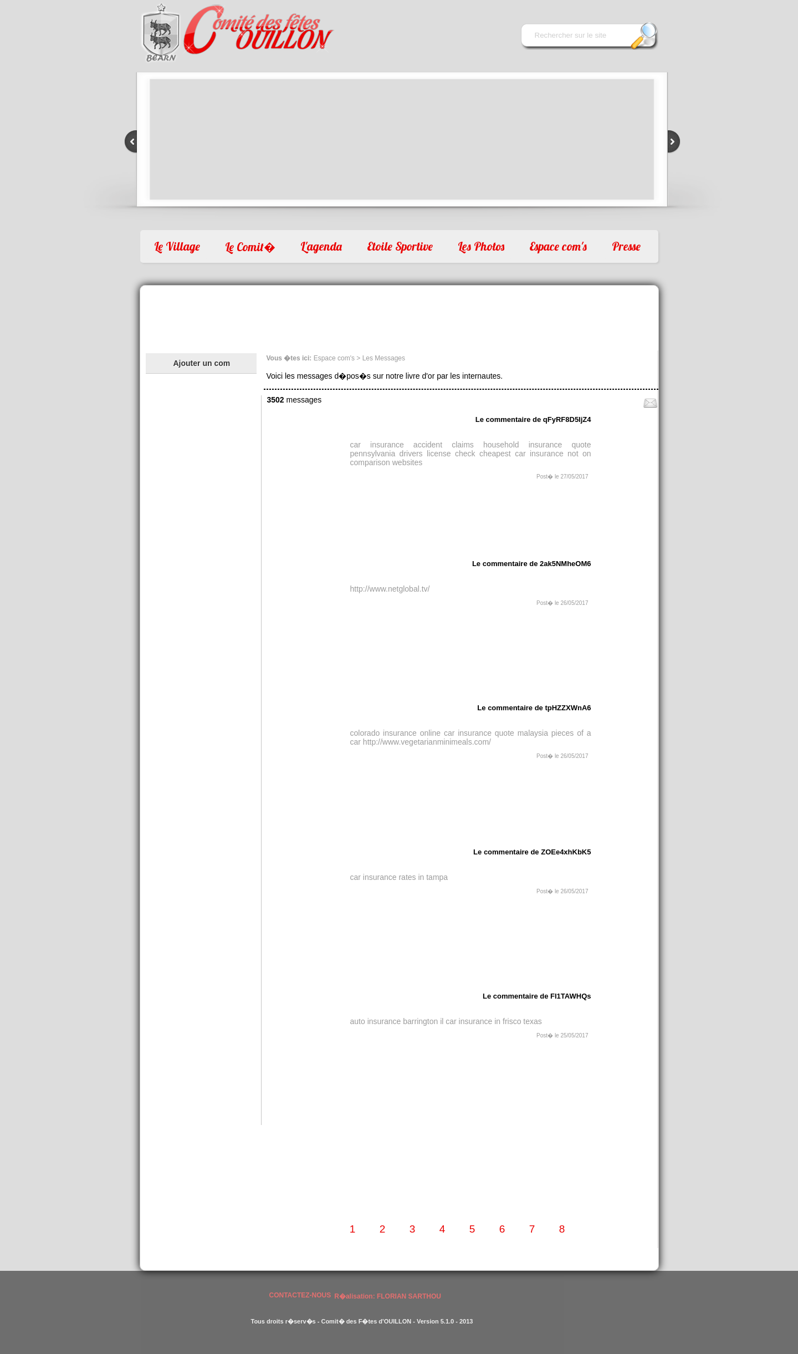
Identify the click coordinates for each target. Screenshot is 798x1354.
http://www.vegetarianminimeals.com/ (427, 741)
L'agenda (321, 246)
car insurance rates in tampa (399, 877)
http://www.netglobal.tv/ (390, 588)
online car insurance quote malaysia (484, 733)
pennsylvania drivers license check (412, 453)
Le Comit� (250, 247)
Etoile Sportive (400, 246)
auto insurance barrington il (397, 1021)
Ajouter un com (202, 363)
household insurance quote (537, 444)
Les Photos (481, 246)
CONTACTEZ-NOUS (300, 1295)
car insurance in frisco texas (494, 1021)
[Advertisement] (399, 316)
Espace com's (558, 246)
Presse (626, 246)
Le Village (177, 246)
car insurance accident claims (412, 444)
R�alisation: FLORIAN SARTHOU (387, 1296)
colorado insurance (383, 733)
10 (419, 218)
